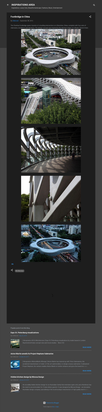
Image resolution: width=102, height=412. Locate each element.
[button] (90, 17)
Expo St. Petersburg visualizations (25, 333)
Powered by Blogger (51, 403)
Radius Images (55, 406)
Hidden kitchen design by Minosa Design (27, 377)
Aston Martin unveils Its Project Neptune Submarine (32, 354)
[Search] (94, 5)
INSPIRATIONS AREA (23, 4)
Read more (87, 347)
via (12, 264)
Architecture (20, 271)
